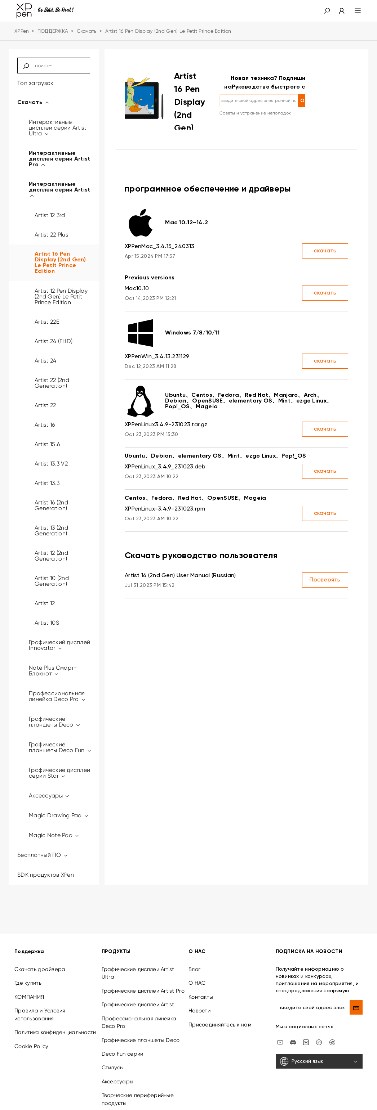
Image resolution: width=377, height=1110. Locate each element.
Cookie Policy (31, 1032)
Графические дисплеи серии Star (59, 773)
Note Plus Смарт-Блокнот (53, 670)
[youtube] (280, 1028)
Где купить (27, 969)
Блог (194, 955)
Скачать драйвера (39, 955)
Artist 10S (47, 622)
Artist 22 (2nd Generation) (52, 383)
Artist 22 (45, 405)
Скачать (87, 31)
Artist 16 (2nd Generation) (51, 505)
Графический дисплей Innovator (59, 645)
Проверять (325, 580)
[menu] (353, 11)
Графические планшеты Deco (55, 721)
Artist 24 (46, 360)
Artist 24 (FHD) (53, 341)
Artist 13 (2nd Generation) (51, 530)
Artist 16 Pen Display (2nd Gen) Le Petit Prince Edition (60, 262)
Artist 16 (45, 424)
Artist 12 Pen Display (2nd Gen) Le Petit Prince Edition (61, 296)
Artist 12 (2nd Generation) (51, 555)
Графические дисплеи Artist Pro (143, 977)
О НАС (196, 969)
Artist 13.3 (47, 483)
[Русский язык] (319, 1047)
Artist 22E (47, 321)
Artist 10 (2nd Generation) (52, 581)
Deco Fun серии (122, 1040)
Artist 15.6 (47, 444)
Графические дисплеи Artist (138, 990)
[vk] (306, 1028)
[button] (327, 11)
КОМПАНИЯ (29, 983)
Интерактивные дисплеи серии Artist (59, 190)
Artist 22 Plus (51, 234)
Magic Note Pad (54, 835)
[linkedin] (319, 1028)
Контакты (200, 983)
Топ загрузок (35, 83)
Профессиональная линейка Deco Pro (57, 696)
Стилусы (113, 1053)
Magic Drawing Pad (59, 815)
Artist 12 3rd (50, 215)
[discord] (293, 1028)
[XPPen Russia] (332, 1028)
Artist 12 (45, 603)
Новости (199, 996)
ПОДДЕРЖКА (52, 31)
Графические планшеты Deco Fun (60, 747)
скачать (325, 251)
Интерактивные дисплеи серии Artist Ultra (58, 127)
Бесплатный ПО (42, 854)
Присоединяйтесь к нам (219, 1010)
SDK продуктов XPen (45, 874)
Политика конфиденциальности (55, 1018)
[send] (356, 993)
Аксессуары (49, 795)
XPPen (21, 31)
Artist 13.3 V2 (51, 463)
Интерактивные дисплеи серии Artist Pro (59, 159)
